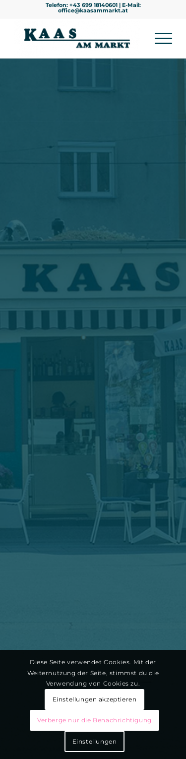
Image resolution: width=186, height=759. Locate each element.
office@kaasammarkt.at (93, 10)
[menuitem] (158, 38)
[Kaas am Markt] (77, 38)
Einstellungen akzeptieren (95, 699)
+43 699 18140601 (93, 4)
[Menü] (158, 38)
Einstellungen (94, 741)
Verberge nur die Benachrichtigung (94, 720)
